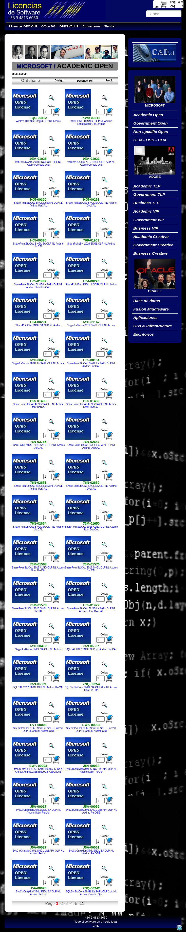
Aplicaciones (145, 317)
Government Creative (153, 245)
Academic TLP (146, 186)
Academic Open (148, 115)
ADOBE (155, 177)
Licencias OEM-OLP (23, 26)
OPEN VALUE (69, 26)
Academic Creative (151, 236)
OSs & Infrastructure (152, 326)
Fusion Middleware (151, 309)
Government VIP (148, 220)
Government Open (150, 123)
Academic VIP (146, 211)
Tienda (109, 26)
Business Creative (150, 253)
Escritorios (143, 334)
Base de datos (146, 301)
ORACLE (155, 291)
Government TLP (149, 194)
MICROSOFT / (36, 66)
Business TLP (146, 203)
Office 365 (48, 26)
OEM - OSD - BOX (149, 140)
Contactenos (92, 26)
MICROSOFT (155, 105)
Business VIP (145, 228)
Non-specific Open (150, 131)
